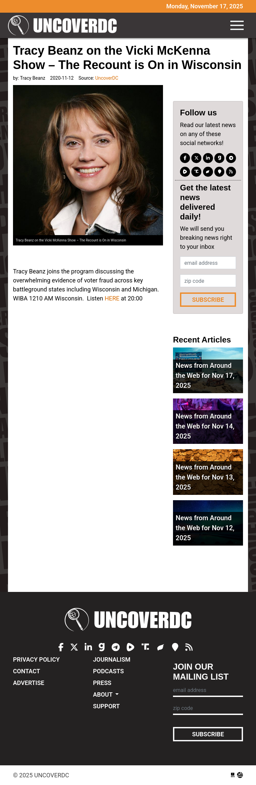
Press (102, 682)
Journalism (111, 659)
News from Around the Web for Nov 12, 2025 (205, 528)
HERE (111, 298)
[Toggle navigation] (237, 25)
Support (106, 706)
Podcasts (108, 671)
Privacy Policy (36, 659)
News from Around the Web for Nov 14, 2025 (205, 426)
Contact (26, 671)
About (103, 694)
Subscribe (208, 299)
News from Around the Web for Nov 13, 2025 (205, 477)
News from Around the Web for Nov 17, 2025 (205, 375)
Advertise (28, 682)
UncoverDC (64, 25)
